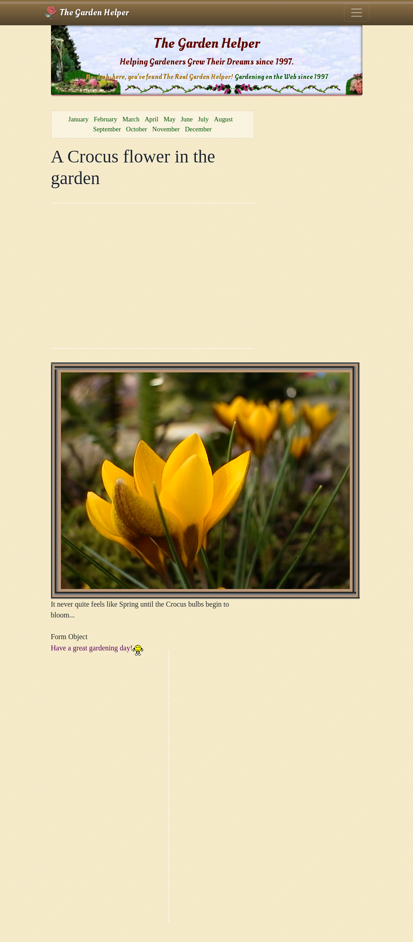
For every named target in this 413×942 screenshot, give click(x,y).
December (198, 129)
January (78, 119)
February (105, 119)
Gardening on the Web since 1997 (281, 77)
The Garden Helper (86, 12)
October (136, 129)
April (151, 119)
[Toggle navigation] (356, 13)
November (166, 129)
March (130, 119)
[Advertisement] (152, 276)
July (203, 119)
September (107, 129)
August (223, 119)
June (186, 119)
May (169, 119)
